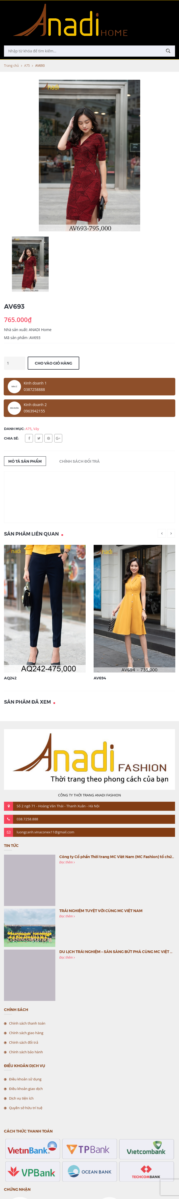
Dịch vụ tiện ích (21, 1098)
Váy (36, 428)
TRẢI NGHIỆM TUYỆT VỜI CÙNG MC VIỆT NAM (101, 910)
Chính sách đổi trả (23, 1042)
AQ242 (10, 677)
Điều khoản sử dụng (25, 1079)
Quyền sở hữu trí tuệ (25, 1107)
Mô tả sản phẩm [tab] (25, 461)
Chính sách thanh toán (27, 1023)
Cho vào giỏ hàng (53, 363)
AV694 (100, 677)
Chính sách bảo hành (26, 1052)
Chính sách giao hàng (26, 1032)
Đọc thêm (67, 862)
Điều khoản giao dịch (26, 1088)
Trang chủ (11, 65)
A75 (27, 65)
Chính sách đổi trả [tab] (79, 461)
